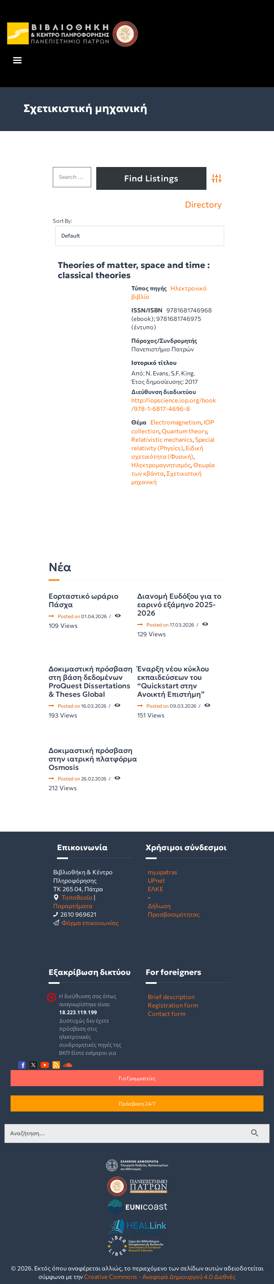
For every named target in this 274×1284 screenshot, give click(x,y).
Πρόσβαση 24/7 (137, 1103)
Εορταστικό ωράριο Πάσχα (83, 600)
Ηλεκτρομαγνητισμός (161, 464)
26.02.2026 (93, 778)
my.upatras (162, 872)
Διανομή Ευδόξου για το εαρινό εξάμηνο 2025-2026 (179, 604)
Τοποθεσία (77, 897)
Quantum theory (184, 431)
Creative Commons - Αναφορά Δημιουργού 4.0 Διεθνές (160, 1276)
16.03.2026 (93, 706)
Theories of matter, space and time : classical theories (134, 270)
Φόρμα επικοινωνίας (90, 922)
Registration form (173, 1005)
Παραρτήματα (72, 905)
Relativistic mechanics (162, 439)
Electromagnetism (175, 422)
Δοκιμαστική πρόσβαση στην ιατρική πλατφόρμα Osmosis (93, 759)
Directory (203, 204)
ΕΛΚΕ (155, 889)
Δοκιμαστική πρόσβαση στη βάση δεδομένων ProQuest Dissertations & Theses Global (91, 681)
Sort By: (62, 220)
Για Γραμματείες (137, 1078)
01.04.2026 (94, 616)
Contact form (166, 1013)
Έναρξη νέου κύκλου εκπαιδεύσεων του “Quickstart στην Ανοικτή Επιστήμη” (173, 681)
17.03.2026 (182, 624)
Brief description (171, 996)
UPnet (156, 880)
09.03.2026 (183, 706)
